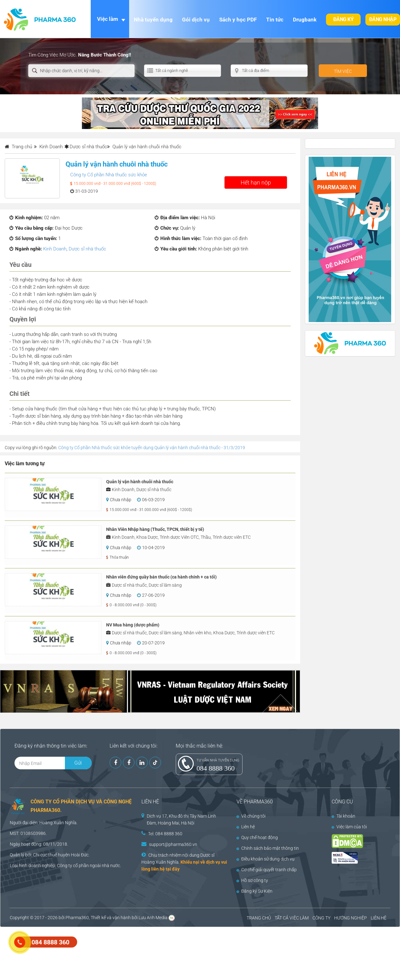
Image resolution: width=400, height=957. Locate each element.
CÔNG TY (321, 917)
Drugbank (305, 19)
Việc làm (107, 19)
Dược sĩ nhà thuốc (88, 147)
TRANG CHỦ (259, 917)
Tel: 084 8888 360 (165, 833)
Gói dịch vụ (196, 19)
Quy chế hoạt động (257, 837)
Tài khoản (343, 816)
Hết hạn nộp (256, 182)
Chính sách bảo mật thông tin (268, 848)
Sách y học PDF (238, 19)
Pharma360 (77, 917)
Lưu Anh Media (153, 917)
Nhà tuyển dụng (153, 19)
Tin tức (274, 19)
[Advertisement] (114, 941)
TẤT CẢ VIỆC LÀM (292, 917)
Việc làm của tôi (349, 826)
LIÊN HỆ (378, 917)
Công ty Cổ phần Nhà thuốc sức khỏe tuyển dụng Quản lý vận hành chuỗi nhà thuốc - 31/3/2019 (151, 447)
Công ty (64, 865)
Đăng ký (343, 19)
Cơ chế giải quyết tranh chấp (267, 869)
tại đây (173, 869)
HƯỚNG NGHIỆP (350, 917)
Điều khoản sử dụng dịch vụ (265, 858)
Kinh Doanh (54, 249)
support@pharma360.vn (173, 844)
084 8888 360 (216, 768)
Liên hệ (246, 826)
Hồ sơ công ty (252, 880)
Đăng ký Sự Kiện (254, 891)
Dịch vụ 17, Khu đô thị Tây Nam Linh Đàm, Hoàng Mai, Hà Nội (181, 819)
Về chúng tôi (251, 816)
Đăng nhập (383, 19)
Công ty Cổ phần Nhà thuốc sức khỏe (108, 175)
